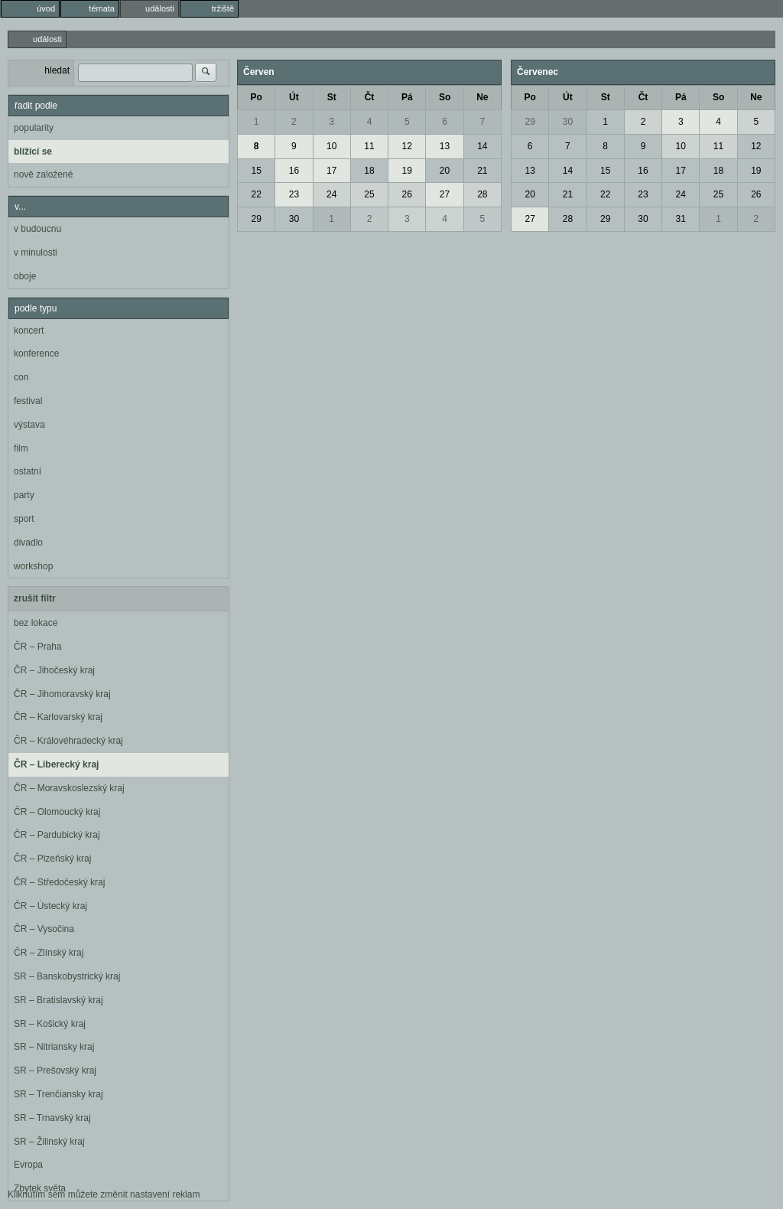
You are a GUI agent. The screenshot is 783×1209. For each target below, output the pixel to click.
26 (407, 194)
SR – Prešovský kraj (55, 1070)
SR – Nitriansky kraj (54, 1046)
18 (369, 170)
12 (407, 146)
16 (294, 170)
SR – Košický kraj (50, 1023)
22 (256, 194)
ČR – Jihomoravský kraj (62, 694)
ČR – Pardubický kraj (57, 834)
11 (369, 146)
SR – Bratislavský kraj (58, 1000)
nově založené (43, 174)
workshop (33, 566)
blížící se (33, 151)
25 (369, 194)
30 (294, 218)
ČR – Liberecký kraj (56, 764)
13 (445, 146)
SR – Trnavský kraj (52, 1118)
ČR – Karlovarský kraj (58, 717)
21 (482, 170)
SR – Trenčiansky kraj (58, 1094)
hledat (57, 70)
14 (482, 146)
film (21, 448)
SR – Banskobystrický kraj (67, 976)
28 (482, 194)
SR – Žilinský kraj (49, 1141)
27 (445, 194)
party (24, 495)
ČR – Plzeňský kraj (52, 858)
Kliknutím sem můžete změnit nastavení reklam (104, 1194)
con (21, 377)
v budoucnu (37, 228)
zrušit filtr (35, 598)
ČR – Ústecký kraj (50, 906)
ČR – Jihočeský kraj (54, 670)
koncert (29, 330)
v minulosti (35, 252)
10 (331, 146)
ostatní (27, 471)
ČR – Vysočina (44, 929)
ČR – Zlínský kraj (48, 952)
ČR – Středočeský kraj (59, 882)
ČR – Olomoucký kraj (57, 812)
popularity (34, 127)
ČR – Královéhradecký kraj (68, 740)
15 (256, 170)
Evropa (28, 1164)
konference (36, 353)
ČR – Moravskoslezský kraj (69, 788)
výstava (29, 424)
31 (681, 218)
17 (331, 170)
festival (28, 401)
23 (294, 194)
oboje (25, 276)
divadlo (28, 542)
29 (256, 218)
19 (407, 170)
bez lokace (35, 623)
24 (331, 194)
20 (445, 170)
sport (24, 518)
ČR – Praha (38, 646)
